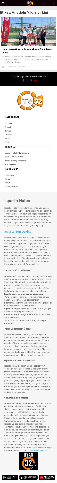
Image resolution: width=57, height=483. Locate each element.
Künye (7, 179)
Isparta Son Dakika (17, 231)
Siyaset (8, 127)
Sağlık (7, 138)
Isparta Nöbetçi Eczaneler (15, 161)
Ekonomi (8, 135)
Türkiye (8, 131)
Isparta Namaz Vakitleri (14, 157)
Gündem (8, 123)
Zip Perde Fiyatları (37, 450)
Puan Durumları (11, 164)
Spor (7, 142)
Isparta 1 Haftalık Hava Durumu (17, 153)
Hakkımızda (9, 175)
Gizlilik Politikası (11, 186)
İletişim (7, 183)
